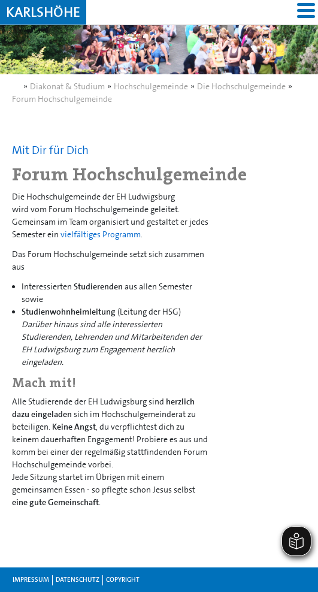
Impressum (31, 579)
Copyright (123, 579)
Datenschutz (77, 579)
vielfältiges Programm (100, 234)
